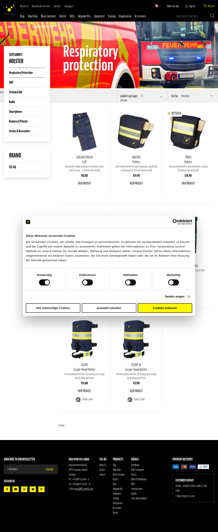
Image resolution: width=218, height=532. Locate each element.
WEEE (133, 484)
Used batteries (136, 489)
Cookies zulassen (165, 308)
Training (112, 16)
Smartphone (15, 111)
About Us (102, 465)
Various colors (87, 399)
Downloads (135, 465)
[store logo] (9, 10)
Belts (72, 16)
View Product (84, 183)
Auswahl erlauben (109, 308)
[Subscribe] (52, 469)
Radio (12, 101)
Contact (102, 474)
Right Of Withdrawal (138, 479)
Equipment (99, 16)
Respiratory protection (21, 72)
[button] (156, 5)
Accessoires (140, 16)
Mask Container (119, 474)
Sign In (192, 6)
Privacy (134, 474)
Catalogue (68, 6)
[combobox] (195, 16)
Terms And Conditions (139, 498)
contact (57, 6)
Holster (63, 16)
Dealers (102, 470)
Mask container (48, 16)
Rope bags (33, 16)
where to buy (173, 6)
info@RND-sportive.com (83, 489)
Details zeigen (174, 296)
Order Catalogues (137, 470)
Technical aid (15, 92)
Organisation (125, 16)
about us (24, 6)
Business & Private (18, 121)
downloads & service (41, 6)
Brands (115, 513)
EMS (11, 82)
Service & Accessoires (19, 131)
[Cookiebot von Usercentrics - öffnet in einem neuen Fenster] (175, 222)
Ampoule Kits (84, 16)
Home (10, 27)
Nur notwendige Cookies (53, 308)
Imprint (134, 494)
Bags (22, 16)
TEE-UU (12, 167)
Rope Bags (117, 470)
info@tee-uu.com (188, 496)
